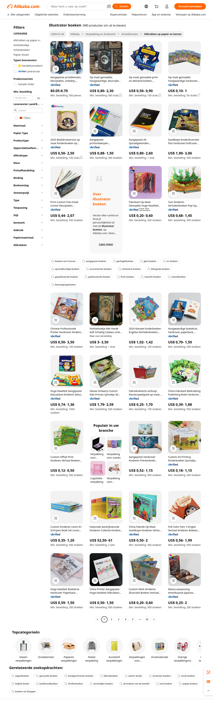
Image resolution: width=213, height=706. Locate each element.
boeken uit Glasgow (24, 691)
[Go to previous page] (97, 619)
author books (133, 675)
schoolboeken (177, 276)
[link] (208, 672)
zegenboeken (20, 675)
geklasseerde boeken (97, 276)
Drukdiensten (130, 34)
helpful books (20, 683)
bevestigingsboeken (63, 284)
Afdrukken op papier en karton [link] (163, 34)
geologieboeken (123, 261)
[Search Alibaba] (77, 6)
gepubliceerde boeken (64, 276)
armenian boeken (160, 675)
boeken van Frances (63, 261)
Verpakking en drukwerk (100, 34)
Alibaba (75, 34)
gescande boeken (47, 675)
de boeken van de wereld (134, 683)
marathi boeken (151, 276)
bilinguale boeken (159, 269)
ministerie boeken (129, 269)
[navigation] (27, 322)
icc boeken (170, 261)
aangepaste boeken (94, 261)
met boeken (164, 683)
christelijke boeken (101, 683)
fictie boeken (125, 276)
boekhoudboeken (47, 683)
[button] (109, 6)
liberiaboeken (109, 675)
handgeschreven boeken (78, 675)
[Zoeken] (121, 6)
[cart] (157, 6)
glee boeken (148, 261)
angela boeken (188, 683)
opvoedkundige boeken (65, 269)
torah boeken (186, 675)
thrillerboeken (73, 683)
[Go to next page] (154, 619)
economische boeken (99, 269)
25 (147, 619)
